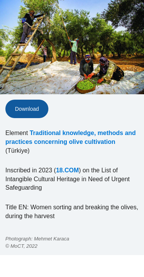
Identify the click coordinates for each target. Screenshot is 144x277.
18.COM (67, 170)
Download (27, 109)
